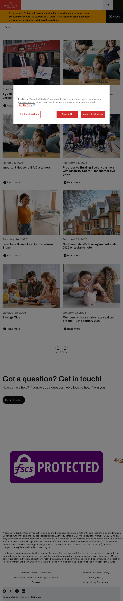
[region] (61, 104)
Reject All (67, 114)
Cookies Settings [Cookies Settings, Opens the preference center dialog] (29, 114)
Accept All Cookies (92, 114)
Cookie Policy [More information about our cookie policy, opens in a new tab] (25, 105)
